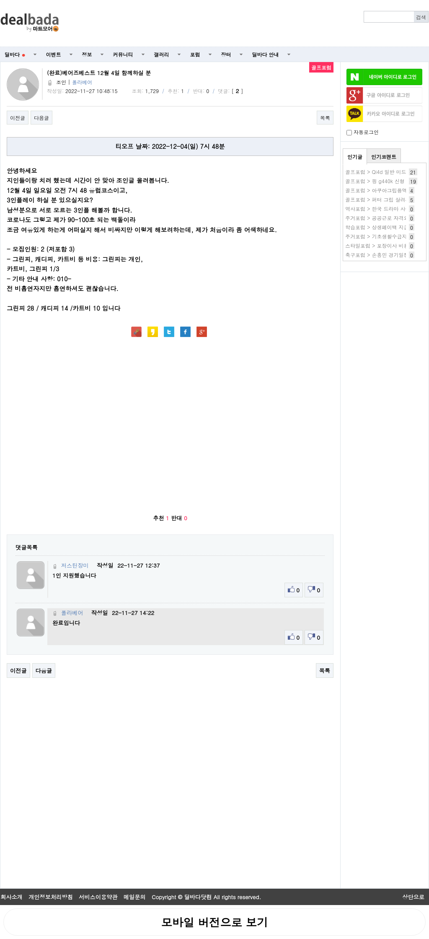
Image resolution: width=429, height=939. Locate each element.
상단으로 (413, 897)
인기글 (354, 156)
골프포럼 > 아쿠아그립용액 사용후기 (387, 190)
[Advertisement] (384, 321)
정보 (87, 54)
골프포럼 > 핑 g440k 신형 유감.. (382, 180)
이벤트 (53, 54)
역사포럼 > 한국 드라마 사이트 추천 (386, 208)
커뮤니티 (123, 54)
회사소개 (11, 897)
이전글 (17, 117)
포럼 (195, 54)
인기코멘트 (383, 156)
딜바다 (15, 54)
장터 (226, 54)
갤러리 (161, 54)
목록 (325, 117)
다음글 (41, 117)
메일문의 (135, 897)
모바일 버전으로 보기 (214, 922)
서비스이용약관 (98, 897)
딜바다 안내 (265, 54)
